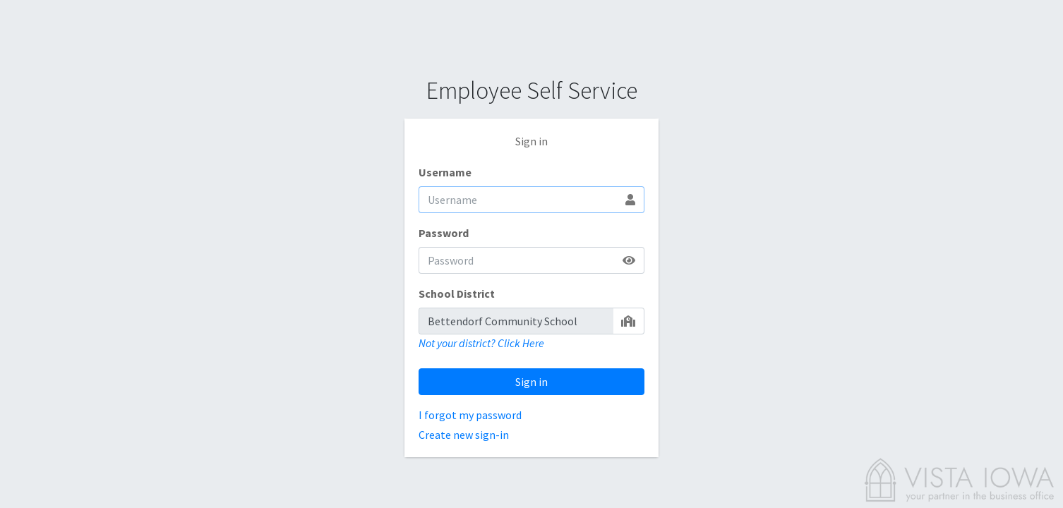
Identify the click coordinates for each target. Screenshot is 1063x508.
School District (457, 293)
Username (445, 172)
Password (444, 233)
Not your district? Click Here (481, 343)
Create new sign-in (464, 435)
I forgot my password (470, 415)
